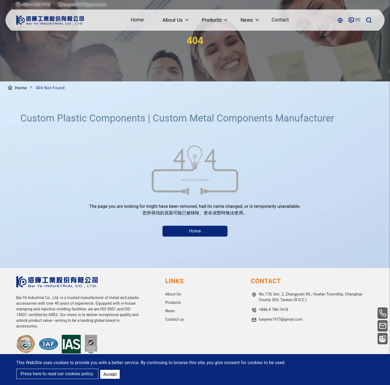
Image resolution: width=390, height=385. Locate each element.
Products (173, 302)
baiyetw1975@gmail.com (83, 4)
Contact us (174, 319)
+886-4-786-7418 (35, 4)
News (170, 311)
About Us (173, 294)
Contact (280, 20)
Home (136, 20)
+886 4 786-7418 (273, 309)
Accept (110, 373)
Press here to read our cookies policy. (57, 374)
